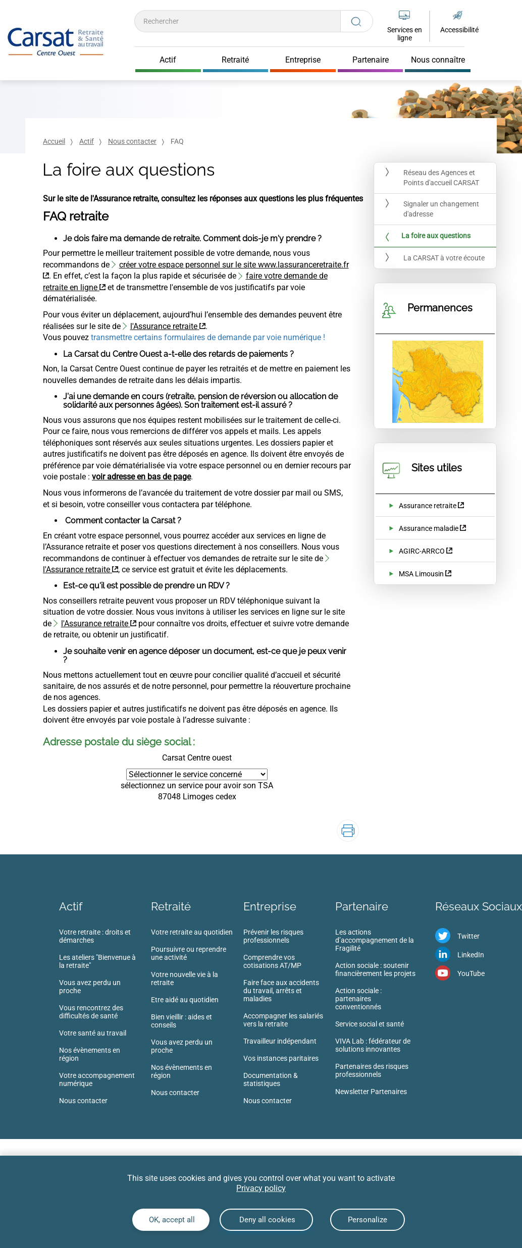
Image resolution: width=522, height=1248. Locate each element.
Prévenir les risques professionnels (273, 936)
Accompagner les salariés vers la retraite (283, 1020)
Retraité (171, 906)
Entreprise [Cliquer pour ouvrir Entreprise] (303, 60)
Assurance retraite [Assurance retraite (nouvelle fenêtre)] (427, 506)
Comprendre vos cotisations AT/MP (272, 961)
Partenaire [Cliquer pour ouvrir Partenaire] (370, 60)
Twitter (468, 936)
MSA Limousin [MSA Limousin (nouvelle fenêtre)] (421, 574)
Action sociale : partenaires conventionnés (358, 999)
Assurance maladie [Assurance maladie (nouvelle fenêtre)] (428, 528)
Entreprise (269, 906)
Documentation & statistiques (270, 1079)
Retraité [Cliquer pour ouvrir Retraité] (235, 60)
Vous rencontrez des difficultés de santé (91, 1012)
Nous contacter (132, 141)
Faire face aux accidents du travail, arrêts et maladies (281, 991)
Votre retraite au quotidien (192, 932)
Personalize (367, 1219)
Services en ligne (404, 34)
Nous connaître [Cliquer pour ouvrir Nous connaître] (438, 60)
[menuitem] (105, 1019)
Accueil (54, 141)
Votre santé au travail (92, 1033)
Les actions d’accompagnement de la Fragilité (374, 940)
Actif (86, 141)
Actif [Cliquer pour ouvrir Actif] (168, 60)
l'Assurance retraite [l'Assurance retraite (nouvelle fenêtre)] (163, 326)
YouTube (471, 973)
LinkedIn (470, 955)
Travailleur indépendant (280, 1041)
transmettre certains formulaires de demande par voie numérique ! (208, 337)
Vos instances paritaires (281, 1058)
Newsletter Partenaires (371, 1092)
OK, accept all (171, 1219)
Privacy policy (261, 1188)
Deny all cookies (266, 1219)
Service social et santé (369, 1024)
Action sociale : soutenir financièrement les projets (375, 969)
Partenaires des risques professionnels (371, 1070)
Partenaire (361, 906)
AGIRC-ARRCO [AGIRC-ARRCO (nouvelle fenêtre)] (422, 551)
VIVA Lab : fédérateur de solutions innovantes (372, 1045)
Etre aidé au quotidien (185, 1000)
